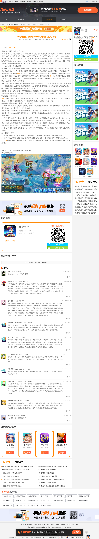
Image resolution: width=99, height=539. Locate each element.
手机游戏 (2, 24)
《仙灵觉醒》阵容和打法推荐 (47, 483)
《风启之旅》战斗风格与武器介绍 (85, 195)
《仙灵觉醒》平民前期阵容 (46, 473)
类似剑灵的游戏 (46, 505)
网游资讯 (41, 1)
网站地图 (29, 524)
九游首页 (10, 1)
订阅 (96, 30)
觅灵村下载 (44, 496)
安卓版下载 (55, 247)
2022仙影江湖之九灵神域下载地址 (7, 496)
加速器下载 (55, 244)
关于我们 (23, 524)
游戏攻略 (49, 19)
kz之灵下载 (6, 500)
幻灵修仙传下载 (33, 500)
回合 (21, 231)
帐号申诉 (42, 524)
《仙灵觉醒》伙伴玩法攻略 (10, 476)
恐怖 (18, 73)
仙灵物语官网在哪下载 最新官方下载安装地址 (16, 469)
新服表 (34, 1)
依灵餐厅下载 (58, 496)
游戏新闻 (21, 19)
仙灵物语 (9, 24)
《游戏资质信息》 (52, 537)
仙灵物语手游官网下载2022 (20, 496)
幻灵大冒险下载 (20, 505)
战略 (24, 448)
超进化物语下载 (20, 500)
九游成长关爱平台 (60, 524)
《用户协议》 (24, 537)
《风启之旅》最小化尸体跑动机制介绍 (86, 204)
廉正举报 (75, 524)
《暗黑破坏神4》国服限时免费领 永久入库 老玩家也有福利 (86, 192)
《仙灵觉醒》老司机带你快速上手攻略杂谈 (15, 479)
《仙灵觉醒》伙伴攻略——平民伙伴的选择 (51, 479)
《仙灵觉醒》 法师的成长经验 (47, 469)
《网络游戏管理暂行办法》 (38, 537)
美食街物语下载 (58, 500)
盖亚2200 (27, 445)
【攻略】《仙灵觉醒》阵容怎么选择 (13, 483)
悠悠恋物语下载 (33, 505)
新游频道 (22, 1)
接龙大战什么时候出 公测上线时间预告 (86, 201)
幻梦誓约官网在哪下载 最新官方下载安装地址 (86, 198)
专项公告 (69, 524)
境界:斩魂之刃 (61, 445)
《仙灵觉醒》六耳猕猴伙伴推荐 (12, 473)
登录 (87, 1)
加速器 (13, 241)
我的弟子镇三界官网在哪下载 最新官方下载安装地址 (86, 186)
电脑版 (7, 241)
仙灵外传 (10, 445)
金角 (10, 47)
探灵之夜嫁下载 (84, 496)
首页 (7, 19)
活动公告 (35, 19)
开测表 (29, 1)
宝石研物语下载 (7, 505)
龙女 (15, 47)
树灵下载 (69, 496)
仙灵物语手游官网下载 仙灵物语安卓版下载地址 (52, 466)
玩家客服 (36, 524)
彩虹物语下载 (71, 500)
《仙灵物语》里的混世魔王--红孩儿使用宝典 (51, 486)
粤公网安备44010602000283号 (75, 537)
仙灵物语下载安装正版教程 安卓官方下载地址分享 (17, 466)
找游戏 (16, 1)
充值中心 (63, 19)
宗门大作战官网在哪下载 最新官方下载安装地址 (86, 213)
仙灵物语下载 (83, 500)
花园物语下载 (32, 496)
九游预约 (27, 453)
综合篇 (22, 24)
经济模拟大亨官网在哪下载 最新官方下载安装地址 (86, 189)
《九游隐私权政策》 (13, 537)
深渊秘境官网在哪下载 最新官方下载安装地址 (86, 210)
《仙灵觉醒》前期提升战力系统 (47, 476)
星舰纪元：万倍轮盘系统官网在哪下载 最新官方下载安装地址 (86, 207)
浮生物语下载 (45, 500)
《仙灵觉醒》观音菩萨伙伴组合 (12, 486)
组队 (5, 140)
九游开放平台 (50, 524)
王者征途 (44, 445)
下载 (62, 210)
